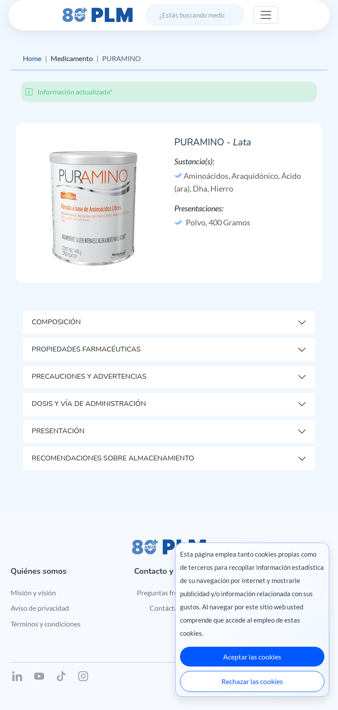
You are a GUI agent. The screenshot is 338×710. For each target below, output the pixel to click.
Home (32, 58)
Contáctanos (169, 608)
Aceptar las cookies (252, 656)
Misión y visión (33, 592)
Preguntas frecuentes (169, 592)
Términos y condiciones (46, 623)
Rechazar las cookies (252, 681)
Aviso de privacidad (40, 608)
